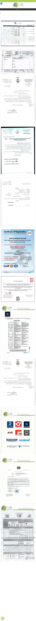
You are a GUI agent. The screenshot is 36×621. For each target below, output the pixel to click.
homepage (17, 9)
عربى (18, 1)
